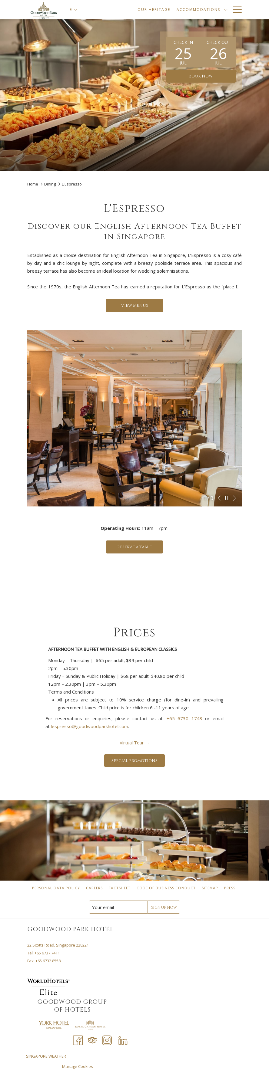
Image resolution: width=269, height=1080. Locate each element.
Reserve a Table (140, 547)
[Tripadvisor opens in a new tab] (92, 1040)
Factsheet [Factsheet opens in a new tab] (120, 888)
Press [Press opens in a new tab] (230, 888)
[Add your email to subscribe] (118, 907)
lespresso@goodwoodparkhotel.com (89, 726)
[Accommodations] (176, 9)
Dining (50, 184)
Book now (201, 76)
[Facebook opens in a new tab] (78, 1040)
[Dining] (216, 9)
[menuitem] (56, 888)
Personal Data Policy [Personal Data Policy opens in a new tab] (56, 888)
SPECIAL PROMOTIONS (138, 760)
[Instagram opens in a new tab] (107, 1040)
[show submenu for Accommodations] (203, 9)
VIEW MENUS (134, 305)
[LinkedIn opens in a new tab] (123, 1040)
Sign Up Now (164, 907)
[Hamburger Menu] (235, 9)
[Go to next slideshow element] (234, 498)
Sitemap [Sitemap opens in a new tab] (211, 888)
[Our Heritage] (131, 9)
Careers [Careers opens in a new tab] (95, 888)
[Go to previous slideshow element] (219, 498)
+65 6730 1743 (184, 718)
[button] (183, 52)
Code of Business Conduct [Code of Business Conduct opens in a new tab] (167, 888)
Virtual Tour (134, 743)
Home (33, 184)
